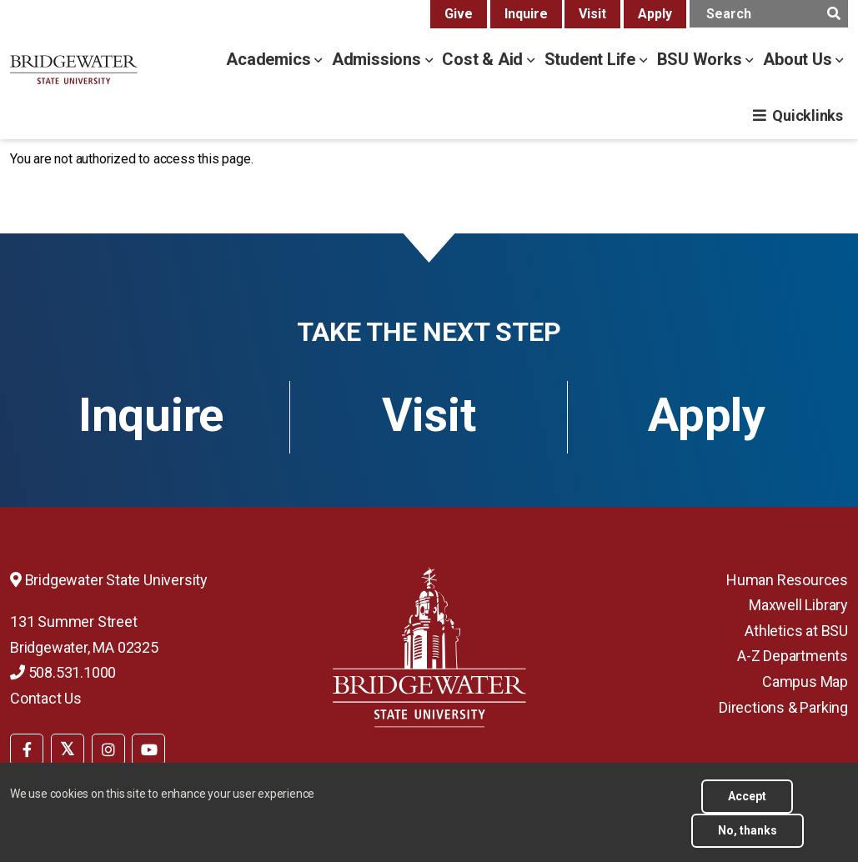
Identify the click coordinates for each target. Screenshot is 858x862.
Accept (747, 804)
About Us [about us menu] (799, 59)
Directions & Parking (783, 707)
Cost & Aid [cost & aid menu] (484, 59)
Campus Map (805, 681)
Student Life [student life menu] (592, 59)
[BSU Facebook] (26, 749)
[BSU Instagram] (108, 749)
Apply (655, 14)
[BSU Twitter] (67, 749)
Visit (592, 14)
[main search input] (769, 14)
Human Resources (787, 580)
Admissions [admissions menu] (378, 59)
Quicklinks (807, 115)
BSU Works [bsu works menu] (701, 59)
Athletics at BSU (796, 630)
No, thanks (747, 838)
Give (458, 14)
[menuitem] (26, 747)
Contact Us (46, 698)
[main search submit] (833, 14)
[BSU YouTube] (148, 749)
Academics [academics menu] (270, 59)
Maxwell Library (798, 605)
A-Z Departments (792, 655)
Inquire (526, 14)
